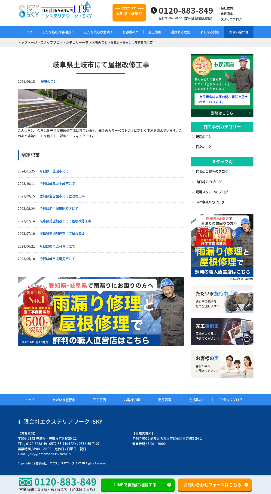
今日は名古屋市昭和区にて (59, 208)
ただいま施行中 (65, 398)
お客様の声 (130, 32)
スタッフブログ (231, 19)
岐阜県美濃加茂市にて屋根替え (62, 232)
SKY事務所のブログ (210, 200)
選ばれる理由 (180, 32)
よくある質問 (209, 32)
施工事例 (154, 32)
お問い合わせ (239, 32)
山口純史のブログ (209, 180)
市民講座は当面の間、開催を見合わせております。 (223, 98)
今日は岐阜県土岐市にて (57, 183)
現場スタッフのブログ (212, 190)
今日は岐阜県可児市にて (57, 244)
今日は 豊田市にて (54, 170)
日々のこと (204, 146)
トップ (27, 32)
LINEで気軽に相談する (135, 485)
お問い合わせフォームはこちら (212, 485)
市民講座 (227, 13)
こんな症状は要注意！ (58, 32)
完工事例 (101, 398)
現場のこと (49, 81)
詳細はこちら (222, 112)
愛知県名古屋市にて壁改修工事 (62, 195)
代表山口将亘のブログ (212, 170)
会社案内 (227, 8)
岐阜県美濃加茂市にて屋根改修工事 (65, 220)
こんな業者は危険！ (98, 32)
